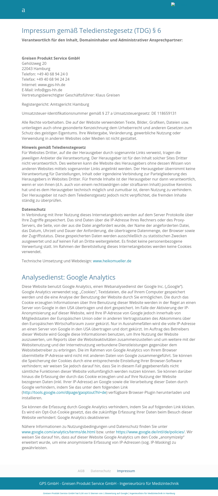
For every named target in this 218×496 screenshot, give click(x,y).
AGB (81, 471)
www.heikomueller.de (112, 260)
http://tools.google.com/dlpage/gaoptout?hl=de (64, 392)
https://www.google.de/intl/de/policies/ (150, 432)
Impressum (126, 471)
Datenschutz (101, 471)
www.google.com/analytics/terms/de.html (58, 432)
